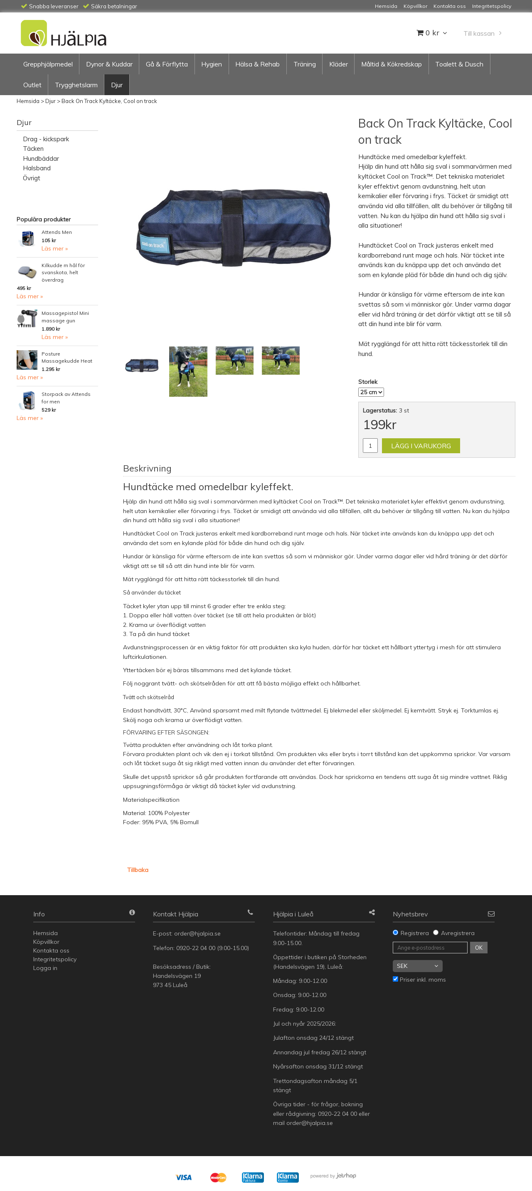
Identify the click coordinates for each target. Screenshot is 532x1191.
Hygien (211, 64)
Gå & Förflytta (167, 64)
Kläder (338, 64)
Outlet (32, 85)
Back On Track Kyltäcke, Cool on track (109, 101)
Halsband (37, 168)
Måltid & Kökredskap (391, 64)
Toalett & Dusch (459, 64)
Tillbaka (137, 870)
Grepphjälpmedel (48, 64)
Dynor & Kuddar (109, 64)
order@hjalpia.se (198, 933)
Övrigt (31, 178)
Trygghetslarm (76, 85)
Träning (304, 64)
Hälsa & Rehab (257, 64)
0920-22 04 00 (195, 948)
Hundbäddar (41, 158)
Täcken (33, 148)
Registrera (415, 933)
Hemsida (28, 101)
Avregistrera (458, 933)
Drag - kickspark (46, 139)
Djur (117, 85)
